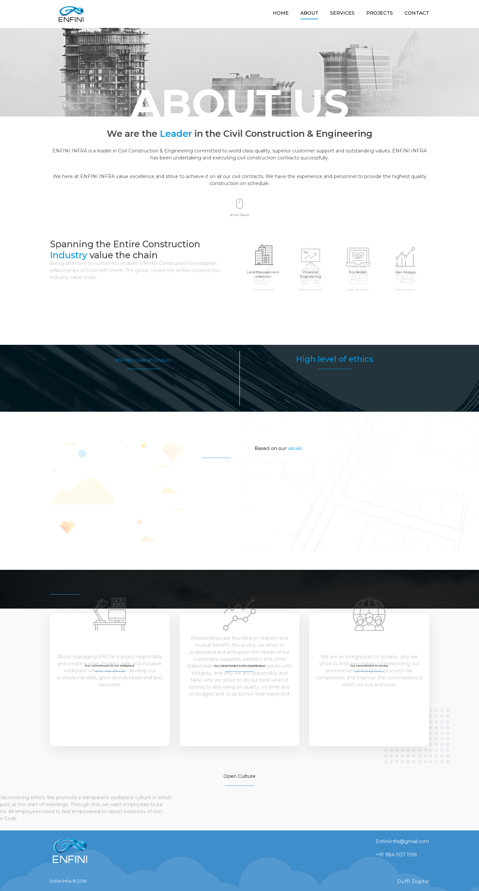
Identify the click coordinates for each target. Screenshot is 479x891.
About (309, 13)
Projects (379, 13)
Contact (416, 13)
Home (281, 13)
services (342, 13)
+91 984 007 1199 (396, 855)
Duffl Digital (413, 881)
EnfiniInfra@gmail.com (402, 841)
